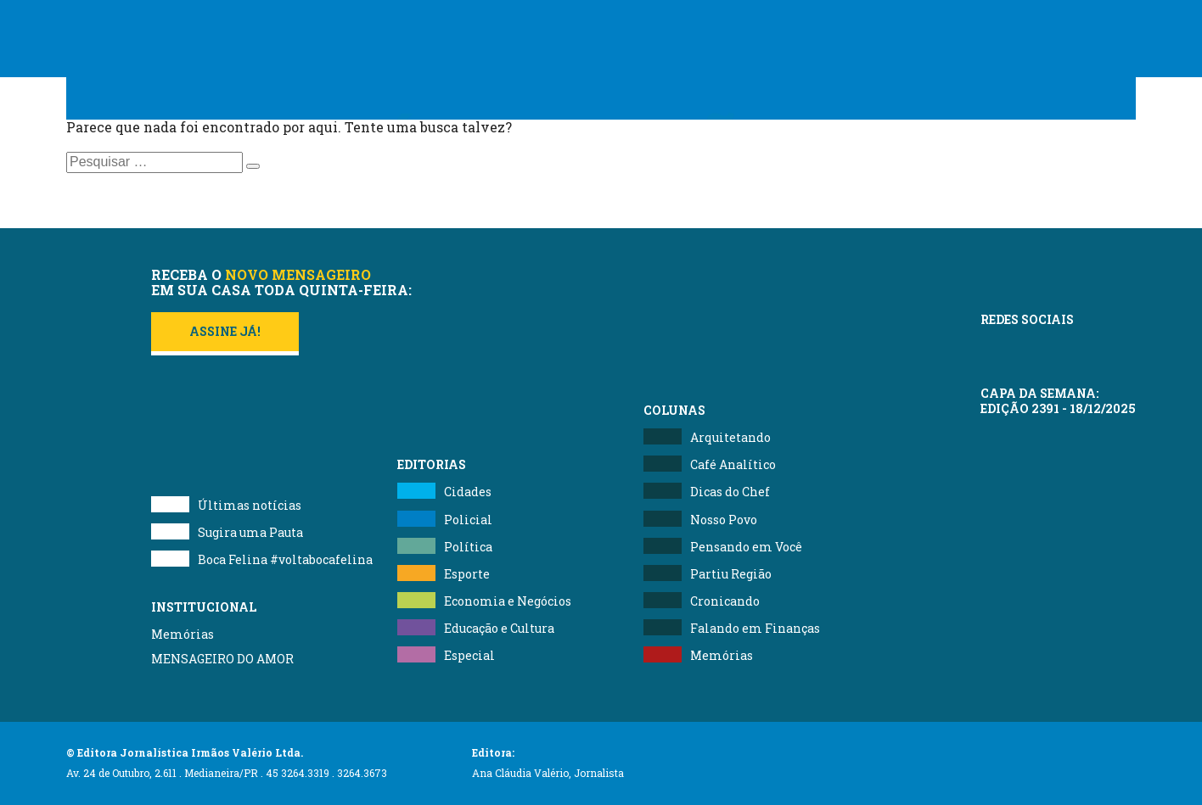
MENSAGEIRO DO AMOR (222, 659)
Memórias (182, 634)
